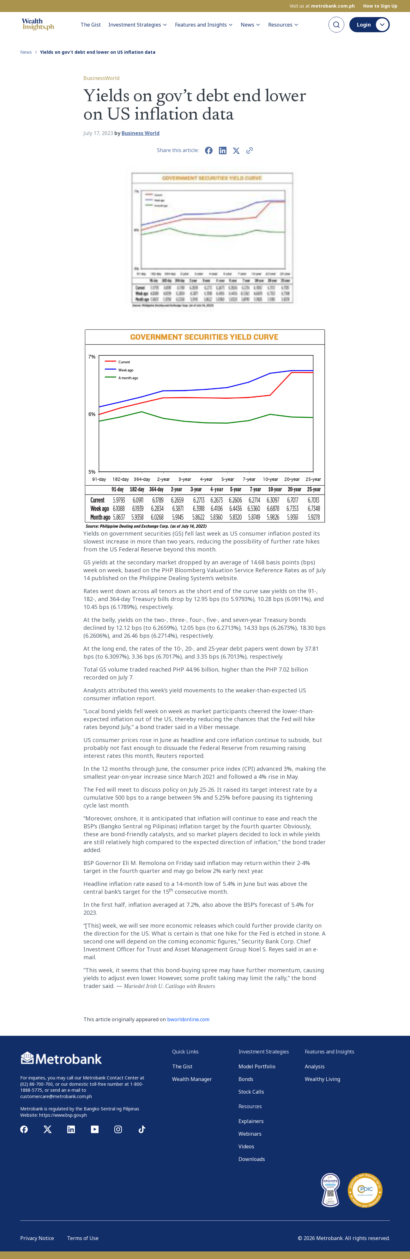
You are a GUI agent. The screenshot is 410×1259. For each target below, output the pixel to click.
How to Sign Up (380, 6)
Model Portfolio (256, 1066)
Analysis (315, 1066)
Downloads (251, 1159)
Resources (283, 24)
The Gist (91, 24)
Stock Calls (251, 1091)
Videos (246, 1146)
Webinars (250, 1133)
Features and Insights (204, 24)
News (251, 24)
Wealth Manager (192, 1079)
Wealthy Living (322, 1079)
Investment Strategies (137, 24)
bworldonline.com (188, 1019)
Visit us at (322, 6)
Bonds (245, 1079)
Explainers (251, 1121)
